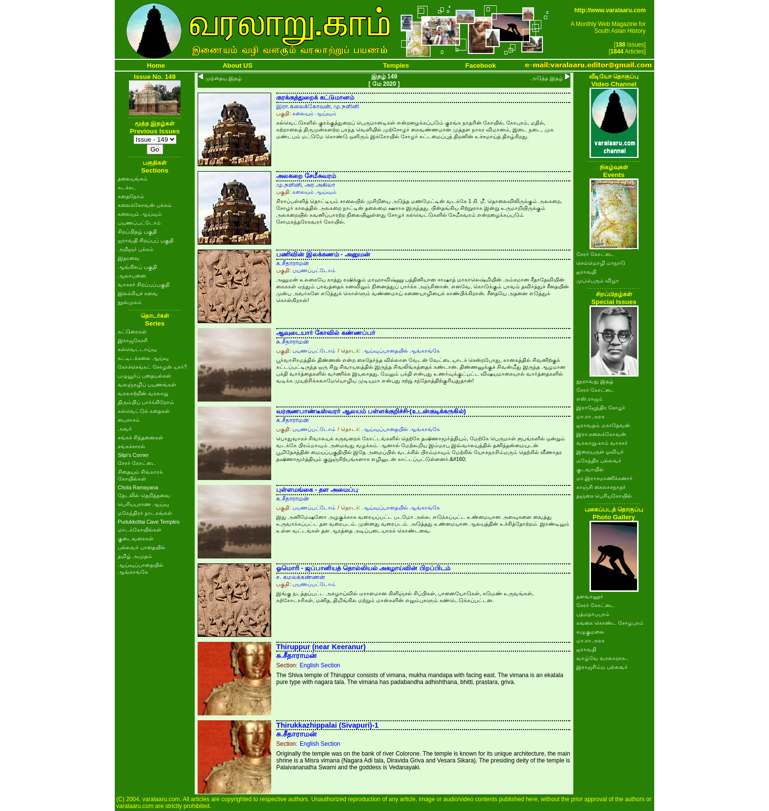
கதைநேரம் (131, 196)
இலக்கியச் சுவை (138, 293)
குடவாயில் (590, 469)
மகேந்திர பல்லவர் (598, 460)
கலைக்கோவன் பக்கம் (145, 205)
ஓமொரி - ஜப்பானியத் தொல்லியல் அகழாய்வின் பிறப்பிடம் (363, 568)
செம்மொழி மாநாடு (600, 263)
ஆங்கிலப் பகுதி (137, 267)
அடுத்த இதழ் (547, 78)
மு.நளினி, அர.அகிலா (305, 184)
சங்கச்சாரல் (131, 446)
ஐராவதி (586, 272)
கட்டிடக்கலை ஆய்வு (143, 358)
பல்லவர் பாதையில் (141, 547)
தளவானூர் (589, 596)
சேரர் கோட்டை (137, 463)
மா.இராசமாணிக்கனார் (604, 478)
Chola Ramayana (138, 487)
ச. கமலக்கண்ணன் (300, 577)
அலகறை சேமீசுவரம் (306, 175)
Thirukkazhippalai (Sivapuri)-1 (327, 725)
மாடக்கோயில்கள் (139, 529)
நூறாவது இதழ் (595, 381)
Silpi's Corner (133, 455)
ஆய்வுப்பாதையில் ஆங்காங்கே (401, 351)
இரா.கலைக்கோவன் (601, 434)
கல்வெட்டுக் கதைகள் (144, 411)
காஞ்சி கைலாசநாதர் (601, 487)
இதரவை (129, 258)
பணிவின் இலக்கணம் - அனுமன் (323, 254)
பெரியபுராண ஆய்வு (143, 504)
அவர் (125, 428)
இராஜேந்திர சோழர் (600, 407)
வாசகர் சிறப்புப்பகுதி (144, 284)
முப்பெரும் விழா (597, 280)
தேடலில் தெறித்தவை (144, 495)
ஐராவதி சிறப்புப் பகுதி (146, 240)
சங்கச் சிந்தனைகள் (140, 437)
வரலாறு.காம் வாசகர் (602, 443)
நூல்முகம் (130, 302)
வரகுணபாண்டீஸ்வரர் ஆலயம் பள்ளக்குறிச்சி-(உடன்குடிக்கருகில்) (371, 411)
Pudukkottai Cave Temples (148, 522)
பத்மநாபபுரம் (593, 614)
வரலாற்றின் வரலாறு (143, 393)
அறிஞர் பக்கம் (136, 249)
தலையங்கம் (133, 178)
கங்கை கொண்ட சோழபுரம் (609, 623)
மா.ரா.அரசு (590, 416)
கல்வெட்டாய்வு (137, 349)
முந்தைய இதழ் (223, 78)
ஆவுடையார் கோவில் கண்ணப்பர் (325, 332)
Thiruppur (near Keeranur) (320, 647)
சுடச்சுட (127, 187)
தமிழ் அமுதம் (135, 556)
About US (238, 65)
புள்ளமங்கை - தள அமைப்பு (317, 489)
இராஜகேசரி (133, 340)
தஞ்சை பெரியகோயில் (604, 496)
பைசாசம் (129, 420)
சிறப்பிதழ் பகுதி (137, 231)
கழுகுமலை (590, 631)
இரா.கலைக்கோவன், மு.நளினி (317, 106)
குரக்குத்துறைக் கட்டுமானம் (315, 97)
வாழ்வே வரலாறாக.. (602, 658)
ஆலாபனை (132, 276)
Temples (396, 65)
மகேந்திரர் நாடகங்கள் (145, 513)
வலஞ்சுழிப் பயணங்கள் (147, 384)
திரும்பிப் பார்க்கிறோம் (146, 402)
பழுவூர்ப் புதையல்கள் (144, 376)
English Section (320, 665)
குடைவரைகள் (136, 538)
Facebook (480, 65)
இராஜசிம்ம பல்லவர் (602, 667)
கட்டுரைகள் (132, 331)
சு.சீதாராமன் (292, 263)
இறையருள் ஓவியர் (600, 452)
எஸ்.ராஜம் (589, 399)
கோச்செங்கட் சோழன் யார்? (152, 367)
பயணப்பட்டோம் (139, 223)
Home (156, 65)
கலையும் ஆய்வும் (140, 214)
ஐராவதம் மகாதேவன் (603, 425)
